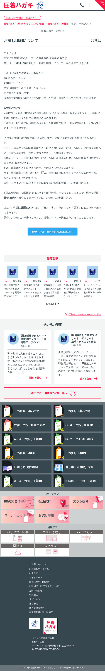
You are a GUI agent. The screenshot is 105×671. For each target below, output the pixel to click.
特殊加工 (53, 527)
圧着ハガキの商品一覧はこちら (21, 17)
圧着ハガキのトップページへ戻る (84, 314)
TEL (82, 5)
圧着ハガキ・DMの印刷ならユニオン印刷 (49, 667)
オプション (52, 494)
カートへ (100, 5)
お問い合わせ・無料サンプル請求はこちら (52, 231)
